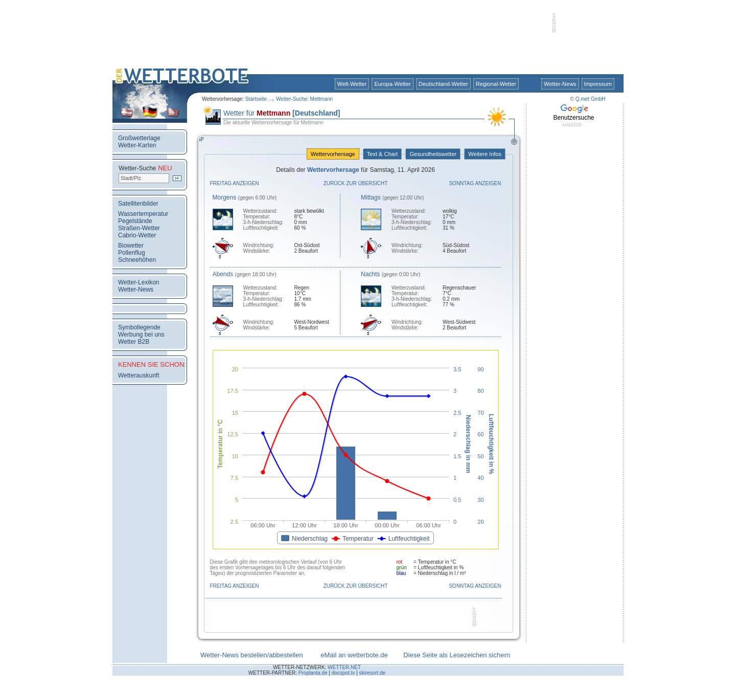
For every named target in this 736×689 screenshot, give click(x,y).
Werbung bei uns (141, 334)
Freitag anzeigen (234, 183)
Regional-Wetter (496, 84)
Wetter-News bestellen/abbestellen (251, 655)
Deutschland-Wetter (443, 84)
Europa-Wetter (392, 84)
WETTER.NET (344, 667)
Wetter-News (560, 84)
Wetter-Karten (137, 145)
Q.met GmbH (591, 99)
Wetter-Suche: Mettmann (304, 99)
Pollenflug (131, 252)
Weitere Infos (485, 154)
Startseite (256, 99)
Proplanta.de (313, 673)
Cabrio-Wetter (137, 235)
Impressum (598, 84)
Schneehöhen (137, 259)
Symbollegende (139, 327)
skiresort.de (372, 673)
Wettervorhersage (333, 154)
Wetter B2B (133, 341)
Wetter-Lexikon (138, 282)
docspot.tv (343, 673)
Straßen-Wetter (139, 228)
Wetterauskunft (138, 375)
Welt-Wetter (352, 84)
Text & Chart (382, 154)
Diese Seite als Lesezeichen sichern (456, 655)
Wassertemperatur (143, 213)
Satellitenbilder (138, 203)
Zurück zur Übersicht (356, 183)
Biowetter (131, 245)
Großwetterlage (139, 138)
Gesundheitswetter (433, 154)
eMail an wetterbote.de (354, 655)
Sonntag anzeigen (475, 183)
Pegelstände (135, 221)
